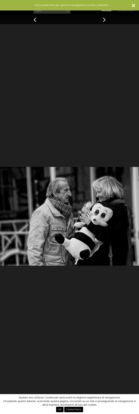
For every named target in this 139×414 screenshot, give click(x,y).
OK (60, 409)
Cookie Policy (73, 409)
